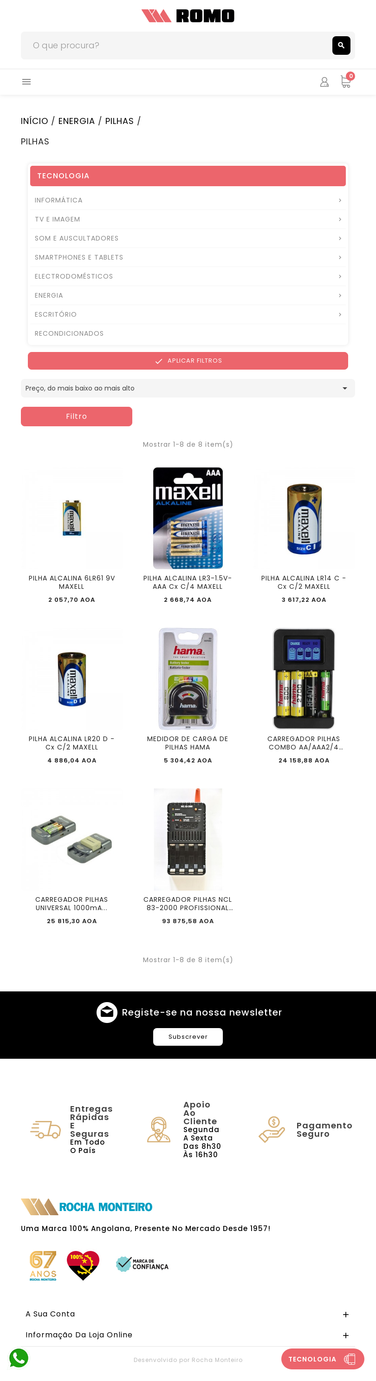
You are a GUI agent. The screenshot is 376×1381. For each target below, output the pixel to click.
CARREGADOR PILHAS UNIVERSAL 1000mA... (71, 903)
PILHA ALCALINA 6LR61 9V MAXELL (72, 582)
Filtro (76, 416)
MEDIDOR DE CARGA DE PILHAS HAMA (187, 743)
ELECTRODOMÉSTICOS (74, 276)
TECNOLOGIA (63, 175)
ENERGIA (76, 121)
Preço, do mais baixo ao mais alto (188, 388)
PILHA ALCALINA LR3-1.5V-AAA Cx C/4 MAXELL (187, 582)
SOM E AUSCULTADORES (77, 238)
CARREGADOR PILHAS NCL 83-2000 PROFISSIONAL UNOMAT (187, 903)
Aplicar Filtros (188, 360)
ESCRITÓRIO (56, 314)
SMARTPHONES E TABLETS (79, 257)
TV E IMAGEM (57, 219)
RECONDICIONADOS (69, 333)
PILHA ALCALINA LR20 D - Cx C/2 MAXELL (72, 743)
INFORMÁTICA (59, 200)
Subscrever (188, 1036)
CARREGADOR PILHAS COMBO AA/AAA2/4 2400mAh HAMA (303, 743)
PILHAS (119, 121)
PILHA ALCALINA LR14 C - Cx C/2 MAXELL (303, 582)
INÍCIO (34, 121)
